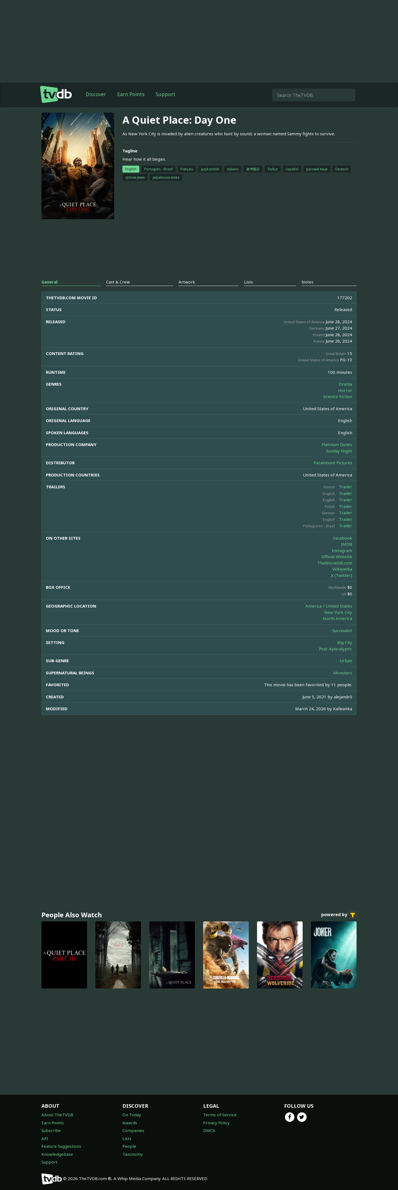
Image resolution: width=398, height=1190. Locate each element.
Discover (96, 94)
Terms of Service (220, 1114)
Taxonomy (132, 1154)
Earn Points (131, 94)
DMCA (209, 1130)
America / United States (328, 606)
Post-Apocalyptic (335, 648)
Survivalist (342, 630)
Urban (346, 660)
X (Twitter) (341, 575)
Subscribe (51, 1130)
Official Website (336, 556)
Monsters (342, 672)
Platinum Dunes (337, 444)
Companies (133, 1130)
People (129, 1146)
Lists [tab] (248, 282)
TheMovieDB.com (334, 563)
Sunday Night (339, 451)
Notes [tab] (307, 282)
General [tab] (49, 282)
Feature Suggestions (61, 1146)
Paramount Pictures (333, 462)
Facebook (342, 538)
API (44, 1138)
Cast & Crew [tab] (118, 282)
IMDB (346, 544)
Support (166, 94)
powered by (339, 915)
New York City (338, 612)
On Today (131, 1114)
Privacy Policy (216, 1122)
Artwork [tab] (187, 282)
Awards (129, 1122)
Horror (345, 390)
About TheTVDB (57, 1114)
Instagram (342, 550)
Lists (126, 1138)
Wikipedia (342, 569)
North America (337, 618)
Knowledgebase (57, 1154)
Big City (344, 642)
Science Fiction (337, 396)
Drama (345, 384)
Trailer (345, 486)
